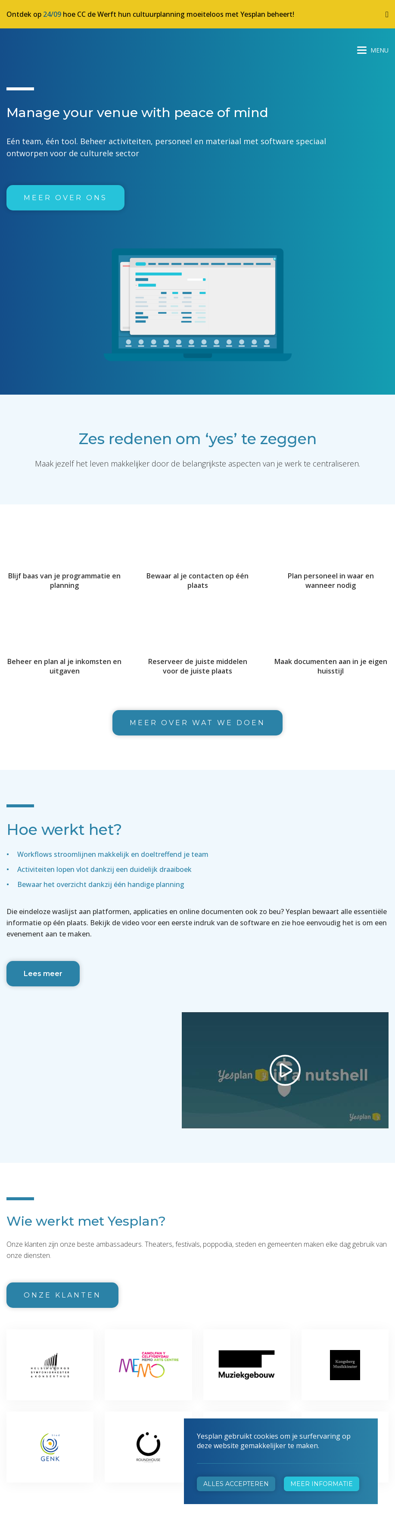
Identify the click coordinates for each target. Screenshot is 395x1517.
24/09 (52, 14)
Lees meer (43, 974)
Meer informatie (321, 1484)
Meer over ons (65, 198)
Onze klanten (62, 1295)
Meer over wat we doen (197, 723)
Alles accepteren (236, 1484)
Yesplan (38, 48)
